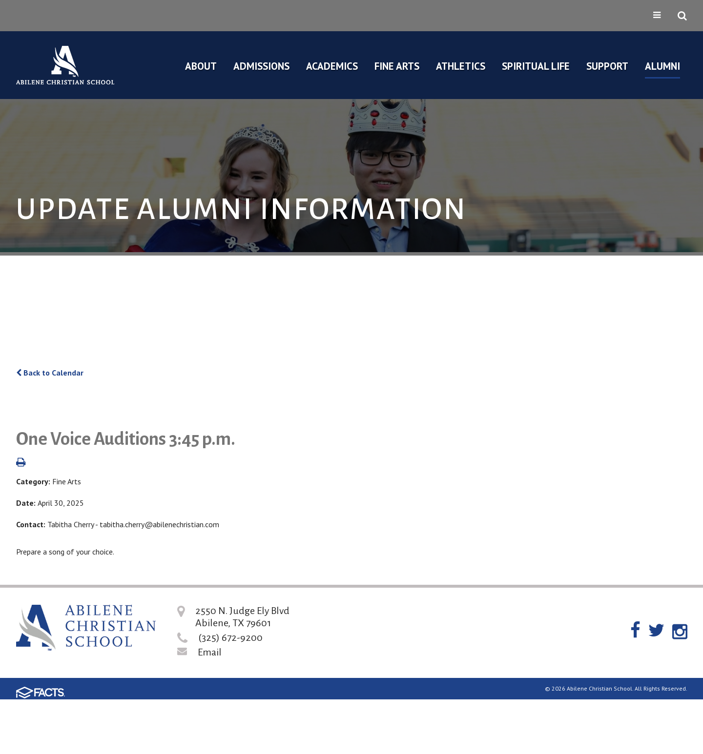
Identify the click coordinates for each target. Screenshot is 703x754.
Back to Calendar (49, 372)
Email (210, 652)
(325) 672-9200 (230, 637)
